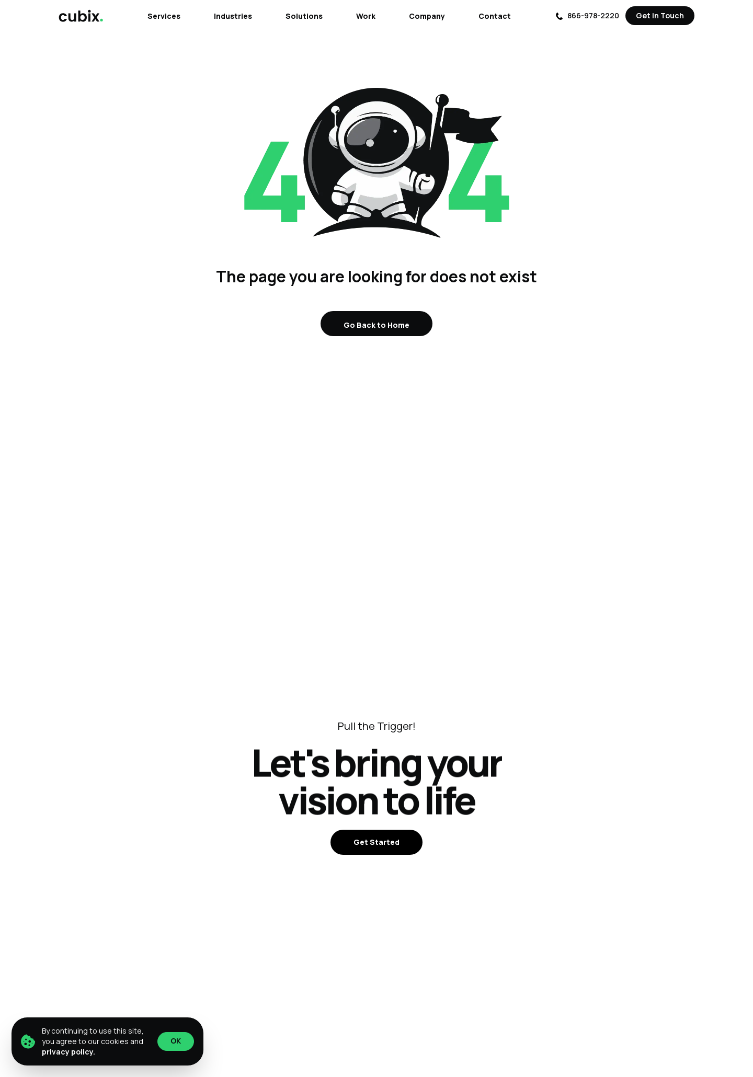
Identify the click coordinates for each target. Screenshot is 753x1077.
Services (163, 16)
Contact (494, 16)
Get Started (376, 842)
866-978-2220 (587, 15)
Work (365, 16)
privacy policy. (68, 1052)
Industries (233, 16)
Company (427, 16)
